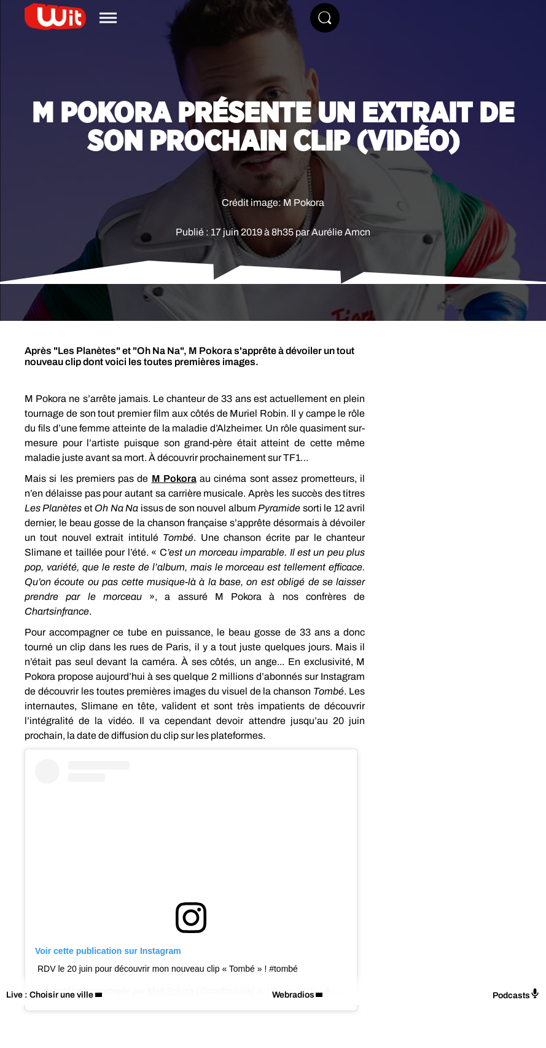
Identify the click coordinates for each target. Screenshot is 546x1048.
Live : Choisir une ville (49, 994)
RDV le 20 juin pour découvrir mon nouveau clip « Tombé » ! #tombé (167, 969)
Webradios (293, 994)
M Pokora (174, 478)
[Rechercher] (325, 18)
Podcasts (516, 994)
